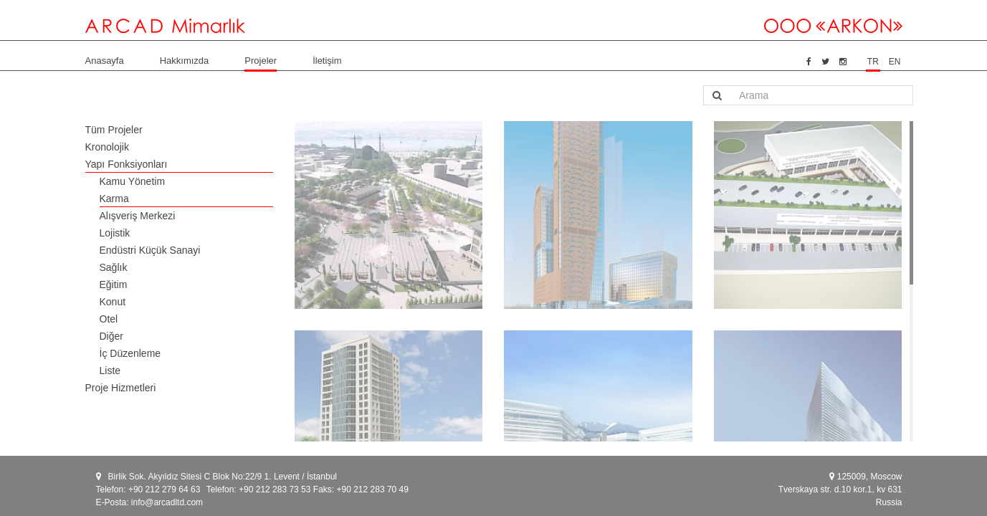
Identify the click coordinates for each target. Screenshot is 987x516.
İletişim (327, 60)
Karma (114, 198)
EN (895, 62)
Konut (113, 301)
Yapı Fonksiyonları (126, 164)
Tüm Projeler (114, 129)
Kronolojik (107, 147)
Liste (110, 370)
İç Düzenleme (130, 353)
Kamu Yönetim (133, 181)
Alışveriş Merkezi (138, 215)
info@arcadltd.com (167, 502)
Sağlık (114, 267)
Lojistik (115, 233)
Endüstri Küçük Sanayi (150, 250)
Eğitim (114, 284)
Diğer (111, 336)
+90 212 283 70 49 (372, 489)
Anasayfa (104, 60)
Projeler (260, 60)
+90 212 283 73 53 (274, 489)
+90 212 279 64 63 (164, 489)
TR (873, 62)
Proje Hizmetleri (120, 387)
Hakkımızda (184, 60)
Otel (109, 319)
